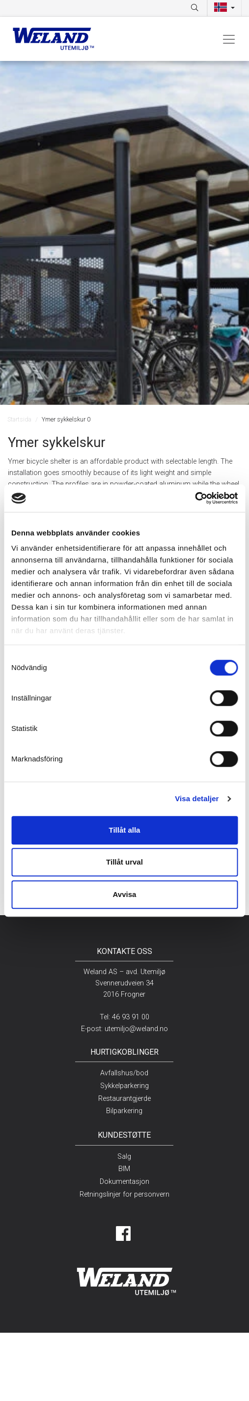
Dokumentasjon (124, 1181)
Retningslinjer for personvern (124, 1194)
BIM (124, 1169)
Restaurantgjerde (124, 1098)
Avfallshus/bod (124, 1073)
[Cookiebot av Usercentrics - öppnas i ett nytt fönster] (195, 498)
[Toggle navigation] (229, 38)
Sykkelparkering (124, 1086)
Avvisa (125, 894)
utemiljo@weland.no (136, 1029)
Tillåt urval (124, 862)
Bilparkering (124, 1111)
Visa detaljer (197, 798)
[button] (224, 8)
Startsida (19, 419)
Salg (124, 1156)
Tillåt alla (124, 830)
